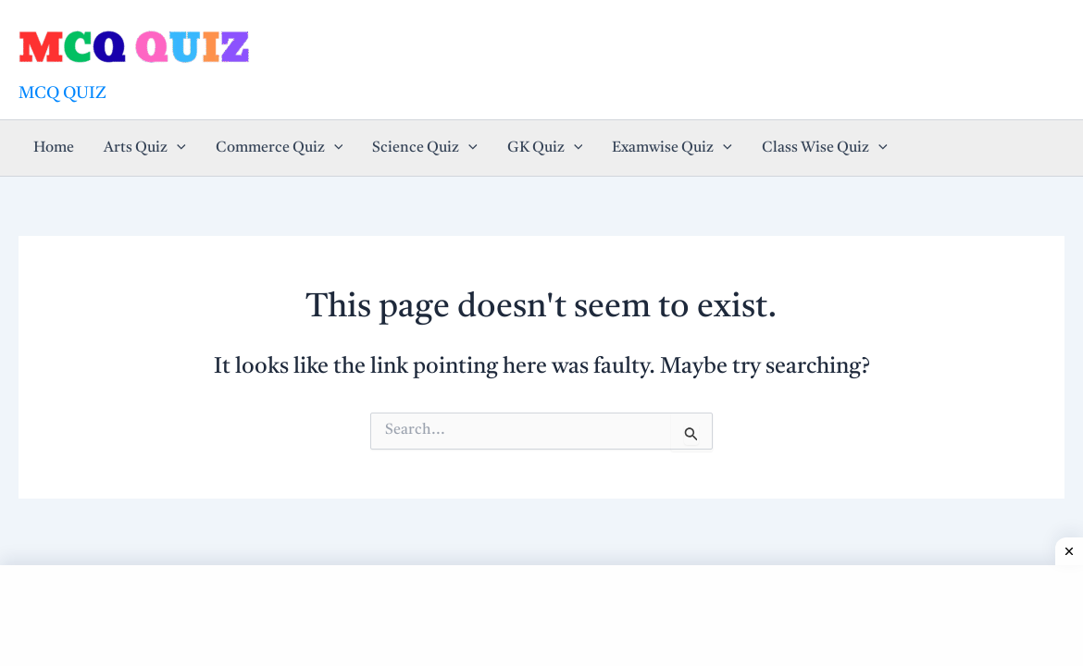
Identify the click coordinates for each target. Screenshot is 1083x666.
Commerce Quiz (279, 148)
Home (53, 148)
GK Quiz (545, 148)
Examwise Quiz (672, 148)
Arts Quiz (145, 148)
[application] (177, 148)
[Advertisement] (541, 611)
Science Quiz (425, 148)
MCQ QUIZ (62, 93)
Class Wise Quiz (825, 148)
